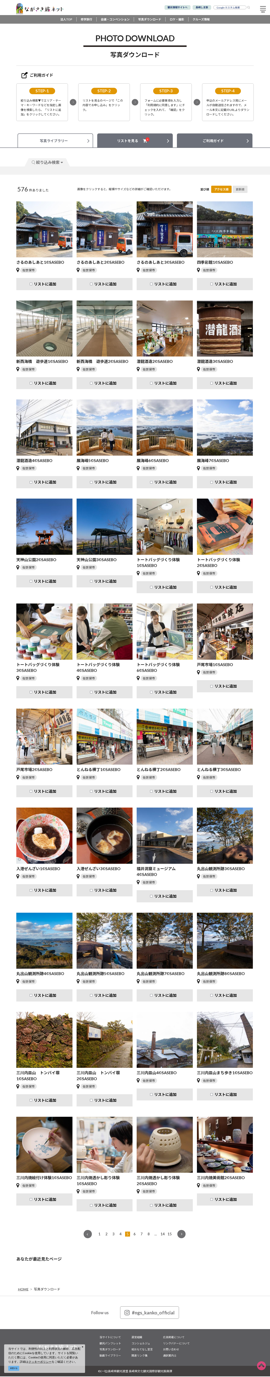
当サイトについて (110, 1337)
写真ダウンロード (149, 20)
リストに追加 (45, 284)
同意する (14, 1368)
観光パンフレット (110, 1344)
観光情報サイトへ (177, 7)
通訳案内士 (169, 1356)
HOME (23, 1290)
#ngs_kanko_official (149, 1313)
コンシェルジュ (140, 1344)
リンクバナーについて (176, 1344)
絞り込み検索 (47, 162)
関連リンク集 (139, 1356)
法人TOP (66, 20)
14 (163, 1234)
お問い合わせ (171, 1350)
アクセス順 (221, 190)
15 (170, 1234)
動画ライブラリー (110, 1356)
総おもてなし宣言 (142, 1350)
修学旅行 (86, 20)
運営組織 (136, 1337)
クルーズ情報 (201, 20)
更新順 (240, 190)
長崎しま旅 (202, 7)
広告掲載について (174, 1337)
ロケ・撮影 (177, 20)
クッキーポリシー (40, 1361)
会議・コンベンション (115, 20)
